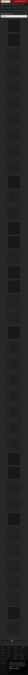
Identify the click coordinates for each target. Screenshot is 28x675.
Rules (2, 657)
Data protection (4, 662)
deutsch (22, 656)
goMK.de (15, 658)
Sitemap (2, 660)
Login (20, 3)
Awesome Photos (9, 7)
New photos (20, 7)
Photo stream (15, 7)
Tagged (16, 10)
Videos (8, 652)
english (22, 657)
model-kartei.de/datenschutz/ (14, 668)
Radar (8, 657)
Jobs (8, 653)
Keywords (20, 10)
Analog (13, 10)
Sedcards (9, 649)
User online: (4, 658)
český (22, 659)
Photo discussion (4, 10)
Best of (9, 10)
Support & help (4, 652)
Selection (3, 7)
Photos (8, 650)
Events (8, 655)
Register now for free (20, 1)
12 (24, 640)
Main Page (3, 650)
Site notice (3, 663)
